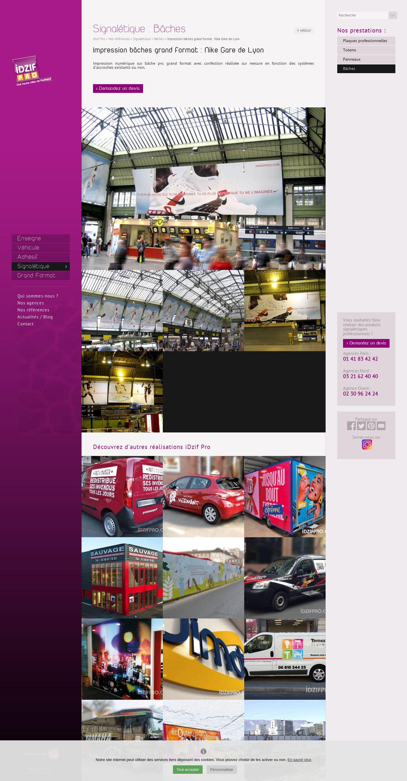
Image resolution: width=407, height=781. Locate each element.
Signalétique (33, 266)
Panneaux (351, 59)
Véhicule (28, 247)
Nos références (33, 310)
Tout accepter (187, 769)
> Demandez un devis (118, 88)
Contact (25, 324)
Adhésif (27, 257)
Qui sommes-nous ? (37, 296)
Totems (349, 50)
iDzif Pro (99, 39)
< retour (304, 30)
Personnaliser (221, 769)
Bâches (349, 68)
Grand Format (36, 275)
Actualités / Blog (35, 317)
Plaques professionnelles (365, 40)
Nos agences (30, 303)
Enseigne (29, 238)
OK (392, 15)
